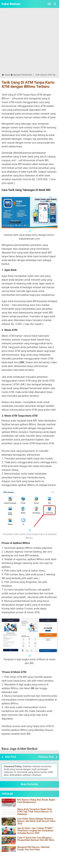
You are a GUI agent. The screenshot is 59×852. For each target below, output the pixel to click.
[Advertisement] (29, 40)
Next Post (10, 756)
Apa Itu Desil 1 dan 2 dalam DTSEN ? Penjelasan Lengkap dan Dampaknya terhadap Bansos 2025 (35, 830)
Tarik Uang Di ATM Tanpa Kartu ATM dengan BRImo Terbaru (28, 84)
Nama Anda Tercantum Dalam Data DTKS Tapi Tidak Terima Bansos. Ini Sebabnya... (34, 811)
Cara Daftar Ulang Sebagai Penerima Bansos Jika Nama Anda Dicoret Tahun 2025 (36, 821)
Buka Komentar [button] (29, 784)
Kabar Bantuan (11, 4)
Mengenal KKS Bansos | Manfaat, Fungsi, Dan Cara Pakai (33, 848)
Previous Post (46, 756)
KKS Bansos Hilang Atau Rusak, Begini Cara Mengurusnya (36, 801)
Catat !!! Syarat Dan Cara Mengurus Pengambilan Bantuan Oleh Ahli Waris (35, 839)
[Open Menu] (49, 4)
